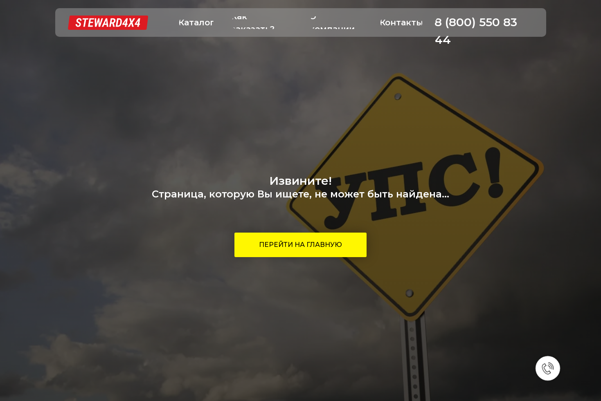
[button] (196, 22)
